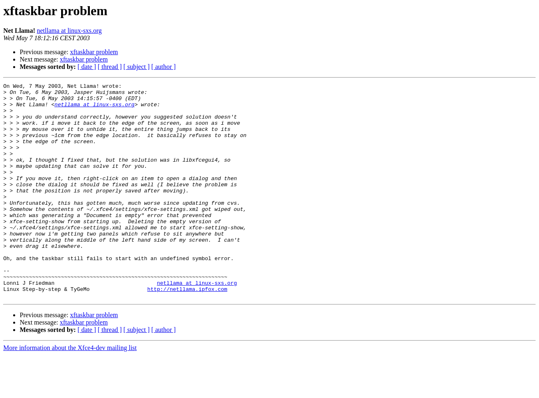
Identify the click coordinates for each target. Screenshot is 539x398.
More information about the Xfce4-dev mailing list (70, 390)
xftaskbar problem (94, 51)
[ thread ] (110, 66)
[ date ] (87, 66)
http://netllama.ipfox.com (187, 330)
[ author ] (163, 66)
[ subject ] (136, 66)
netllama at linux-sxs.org (69, 30)
